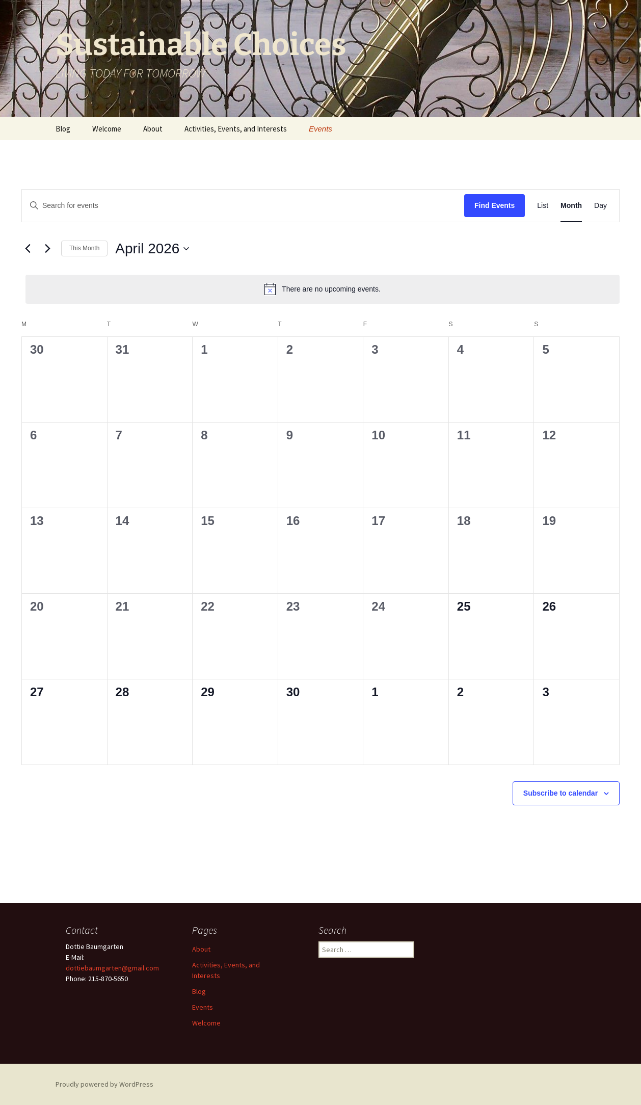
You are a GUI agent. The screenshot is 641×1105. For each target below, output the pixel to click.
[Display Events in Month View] (571, 206)
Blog (63, 129)
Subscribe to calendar (560, 793)
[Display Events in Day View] (600, 206)
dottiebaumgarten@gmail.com (112, 967)
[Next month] (47, 249)
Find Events (494, 205)
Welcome (106, 129)
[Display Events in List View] (542, 206)
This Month (84, 248)
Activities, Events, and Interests (235, 129)
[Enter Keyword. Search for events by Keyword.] (243, 206)
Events (320, 128)
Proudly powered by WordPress (104, 1084)
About (153, 129)
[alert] (322, 289)
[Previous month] (27, 249)
